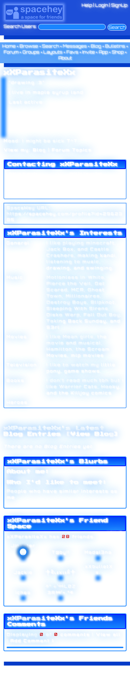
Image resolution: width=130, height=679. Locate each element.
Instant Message (24, 187)
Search (117, 27)
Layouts (52, 52)
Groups (31, 52)
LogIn (101, 5)
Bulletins (115, 46)
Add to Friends (22, 173)
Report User (81, 194)
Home (9, 46)
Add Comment (30, 640)
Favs (72, 52)
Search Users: (19, 26)
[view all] (115, 532)
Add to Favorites (85, 173)
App (103, 52)
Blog (95, 46)
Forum (10, 52)
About (65, 57)
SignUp (119, 5)
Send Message (22, 180)
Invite (88, 52)
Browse (28, 46)
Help (86, 5)
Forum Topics (72, 149)
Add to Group (20, 194)
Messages (75, 46)
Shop (117, 52)
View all (108, 634)
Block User (79, 187)
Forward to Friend (86, 180)
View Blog (91, 433)
